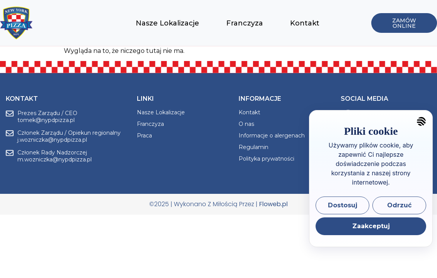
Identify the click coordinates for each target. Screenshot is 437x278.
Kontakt (304, 23)
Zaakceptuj (371, 226)
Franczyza (244, 23)
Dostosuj (342, 205)
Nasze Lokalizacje (167, 23)
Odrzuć (399, 205)
